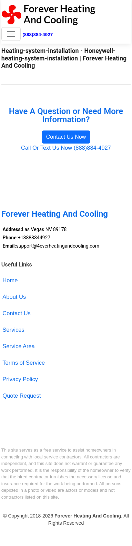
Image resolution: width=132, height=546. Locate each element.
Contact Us (16, 313)
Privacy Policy (20, 379)
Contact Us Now (66, 137)
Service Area (18, 346)
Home (10, 280)
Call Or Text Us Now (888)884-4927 (66, 148)
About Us (14, 297)
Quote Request (21, 396)
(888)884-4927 (37, 34)
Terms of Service (23, 363)
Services (13, 330)
